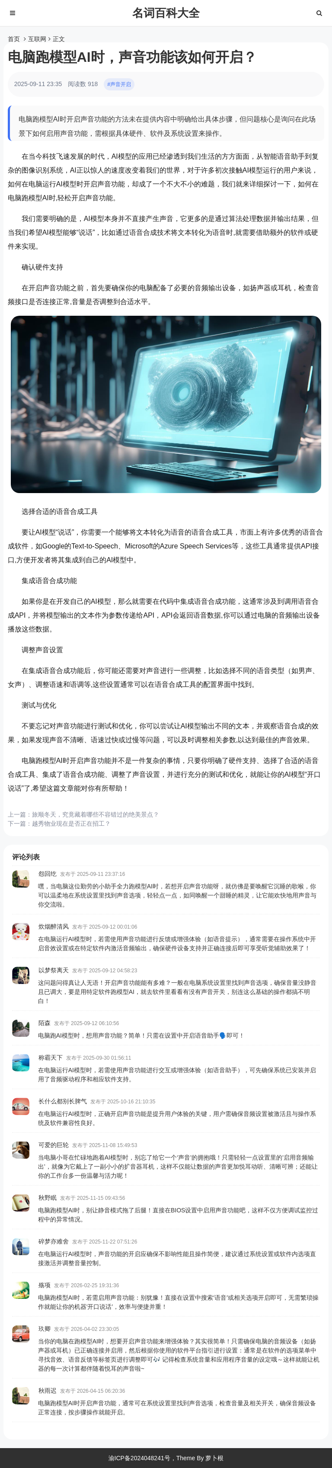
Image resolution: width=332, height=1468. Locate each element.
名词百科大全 (166, 12)
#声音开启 (119, 84)
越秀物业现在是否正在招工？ (71, 823)
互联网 (37, 38)
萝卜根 (214, 1458)
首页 (14, 38)
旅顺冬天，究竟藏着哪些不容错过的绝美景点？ (95, 814)
